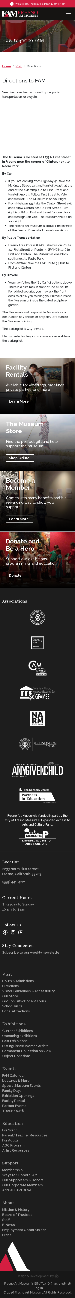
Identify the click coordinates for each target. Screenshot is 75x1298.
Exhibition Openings (18, 1096)
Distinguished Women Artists (25, 1046)
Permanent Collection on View (26, 1051)
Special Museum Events (21, 1086)
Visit (19, 66)
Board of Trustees (17, 1215)
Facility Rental (13, 1101)
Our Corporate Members (22, 1185)
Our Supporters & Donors (23, 1180)
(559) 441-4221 (14, 882)
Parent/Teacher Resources (24, 1135)
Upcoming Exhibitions (19, 1036)
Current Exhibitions (17, 1031)
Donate (15, 575)
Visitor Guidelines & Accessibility (28, 991)
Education (12, 1123)
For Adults (10, 1140)
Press (6, 1235)
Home (6, 66)
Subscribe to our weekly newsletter (32, 952)
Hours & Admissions (18, 981)
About (8, 1202)
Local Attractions (16, 1011)
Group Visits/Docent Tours (24, 1001)
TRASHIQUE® (13, 1111)
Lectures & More (16, 1081)
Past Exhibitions (14, 1041)
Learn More (19, 401)
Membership (12, 1170)
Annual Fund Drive (16, 1190)
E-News (8, 1225)
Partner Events (14, 1106)
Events (9, 1068)
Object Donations (16, 1056)
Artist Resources (15, 1150)
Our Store (10, 996)
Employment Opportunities (24, 1230)
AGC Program (13, 1145)
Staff (6, 1220)
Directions (10, 986)
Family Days (11, 1091)
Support (10, 1163)
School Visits (12, 1006)
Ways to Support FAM (19, 1175)
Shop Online (19, 458)
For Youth (9, 1130)
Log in (38, 1288)
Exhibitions (14, 1023)
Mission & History (15, 1210)
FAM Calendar (13, 1076)
